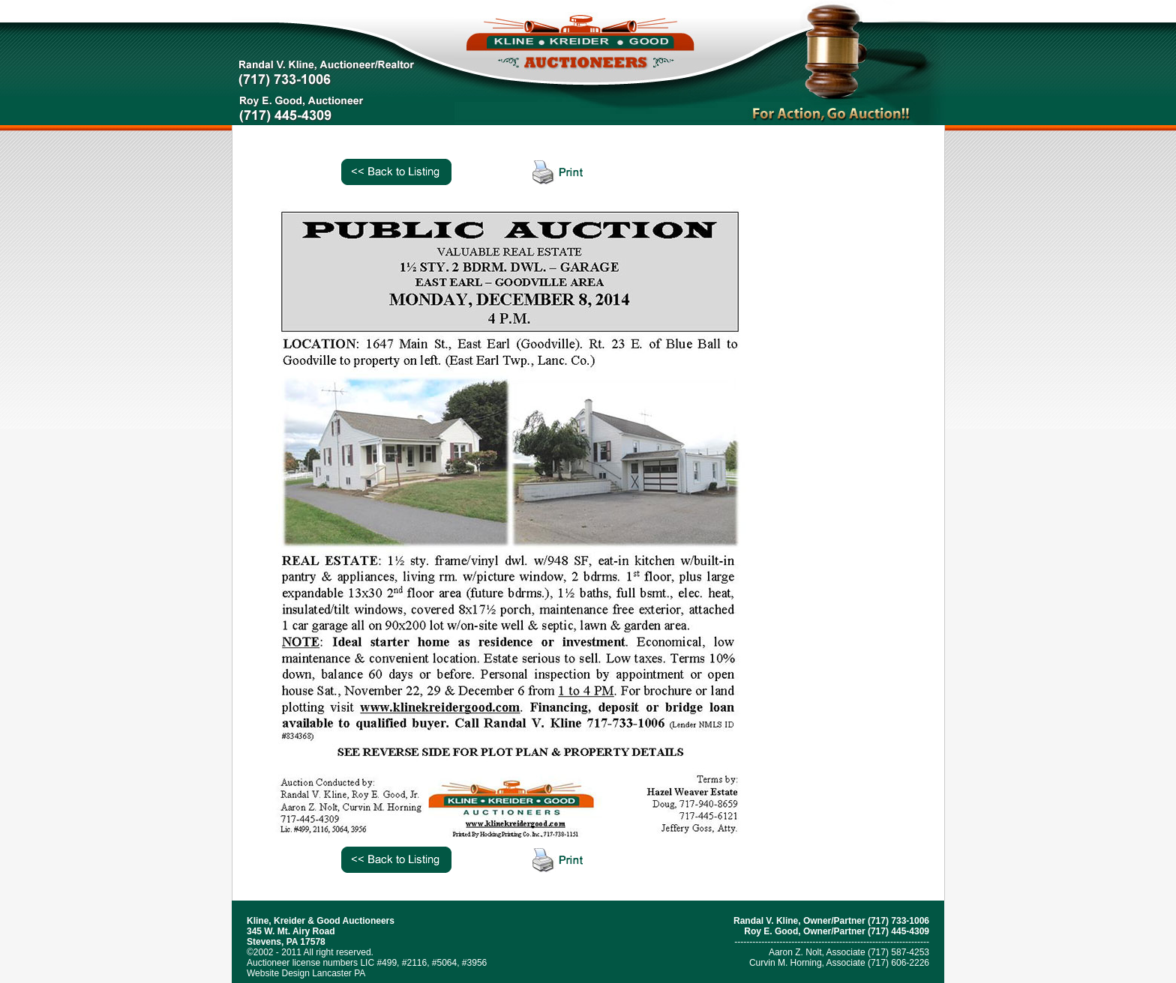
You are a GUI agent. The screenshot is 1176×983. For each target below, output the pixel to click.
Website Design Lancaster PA (306, 973)
